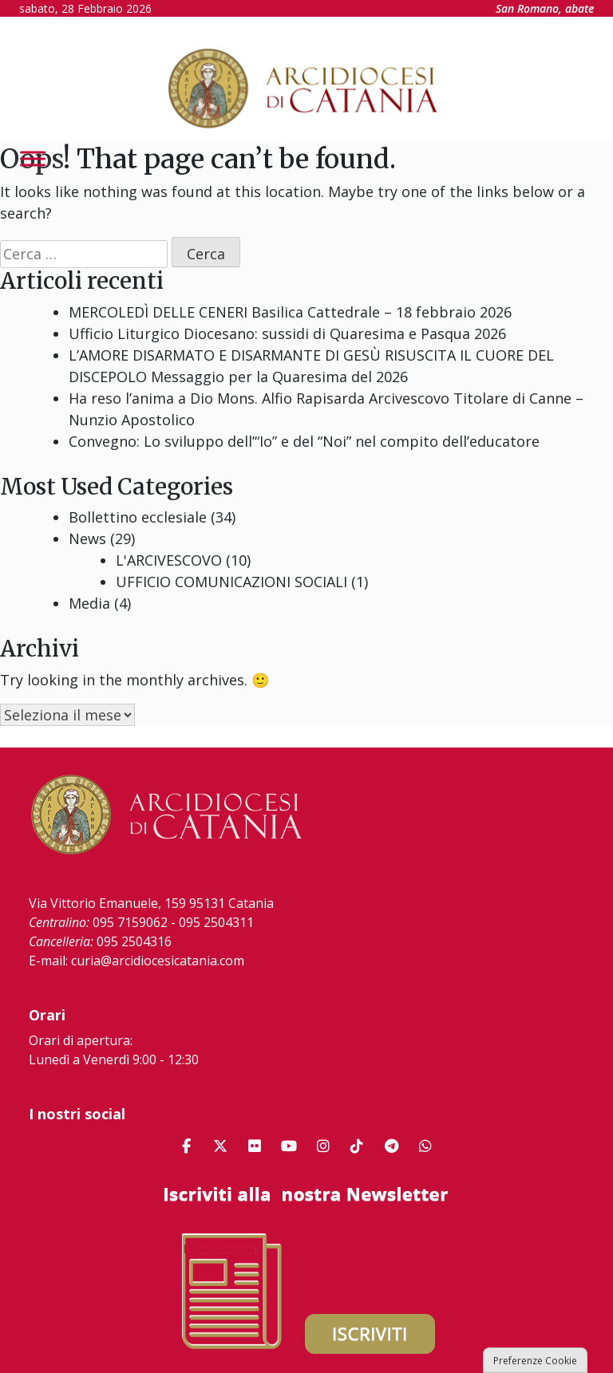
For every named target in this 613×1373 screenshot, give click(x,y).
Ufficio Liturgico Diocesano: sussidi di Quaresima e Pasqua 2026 (287, 333)
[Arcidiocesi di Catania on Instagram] (323, 1146)
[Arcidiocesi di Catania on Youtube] (289, 1146)
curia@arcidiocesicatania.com (157, 960)
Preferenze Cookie (535, 1360)
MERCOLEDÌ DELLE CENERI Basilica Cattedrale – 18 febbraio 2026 (290, 312)
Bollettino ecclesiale (138, 517)
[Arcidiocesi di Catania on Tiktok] (356, 1146)
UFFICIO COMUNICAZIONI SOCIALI (231, 581)
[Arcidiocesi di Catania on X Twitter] (220, 1146)
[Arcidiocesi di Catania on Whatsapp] (425, 1146)
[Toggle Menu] (32, 158)
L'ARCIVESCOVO (169, 560)
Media (89, 603)
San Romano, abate (545, 8)
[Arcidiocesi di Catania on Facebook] (186, 1146)
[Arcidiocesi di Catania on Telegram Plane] (391, 1146)
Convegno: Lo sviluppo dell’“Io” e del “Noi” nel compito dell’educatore (304, 441)
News (87, 538)
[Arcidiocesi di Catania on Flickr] (254, 1146)
